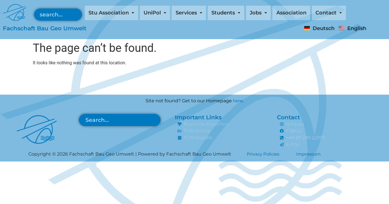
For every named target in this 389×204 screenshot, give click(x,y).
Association (313, 13)
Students (241, 13)
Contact (354, 13)
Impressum (311, 154)
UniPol (162, 13)
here (238, 100)
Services (200, 13)
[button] (114, 13)
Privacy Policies (264, 154)
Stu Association (114, 13)
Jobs (276, 13)
